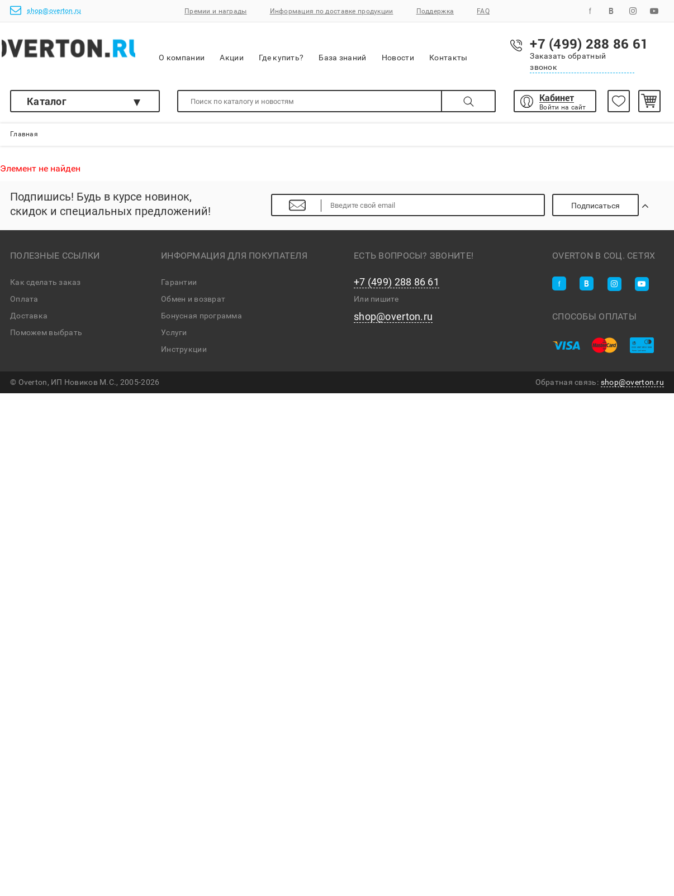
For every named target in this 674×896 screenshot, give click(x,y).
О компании (207, 50)
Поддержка (435, 11)
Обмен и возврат (193, 302)
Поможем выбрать (46, 336)
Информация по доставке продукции (331, 11)
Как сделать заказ (45, 286)
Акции (257, 50)
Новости (423, 50)
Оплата (24, 302)
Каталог (47, 101)
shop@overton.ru (45, 10)
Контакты (474, 50)
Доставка (29, 319)
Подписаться (606, 209)
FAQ (483, 11)
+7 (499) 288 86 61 (396, 286)
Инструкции (184, 353)
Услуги (174, 336)
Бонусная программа (201, 319)
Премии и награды (215, 11)
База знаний (368, 50)
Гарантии (179, 286)
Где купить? (306, 50)
